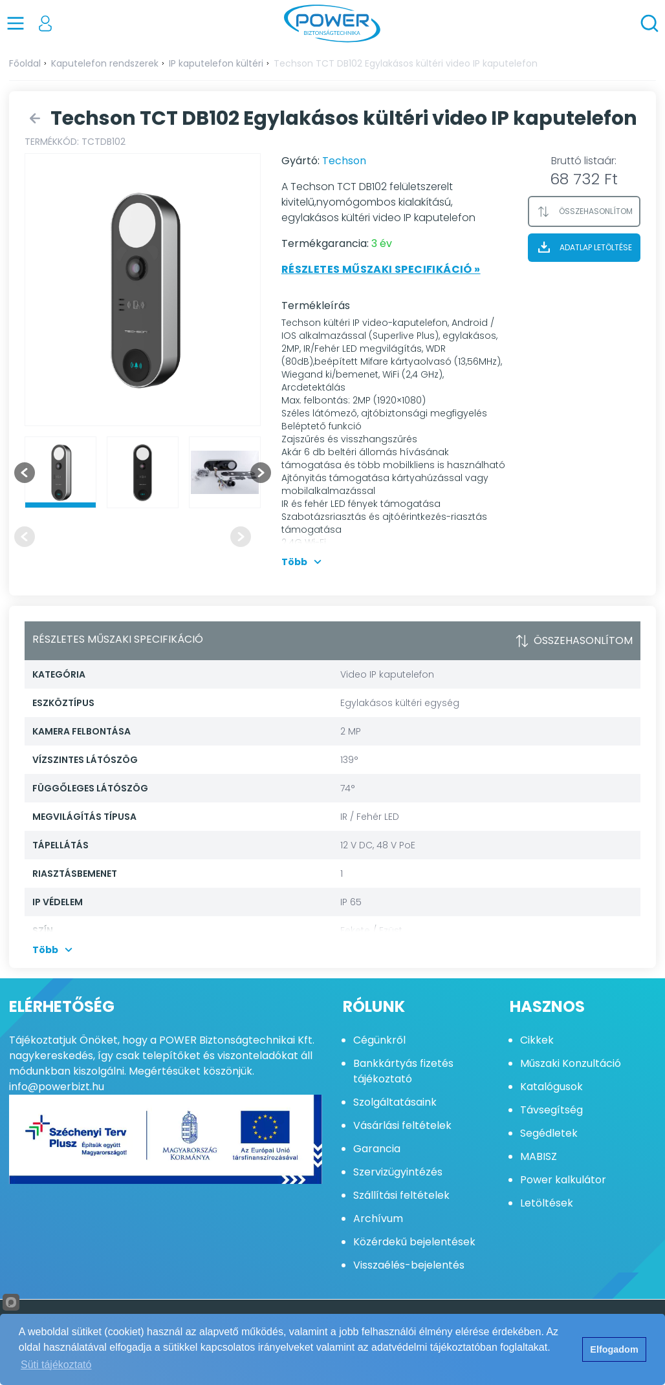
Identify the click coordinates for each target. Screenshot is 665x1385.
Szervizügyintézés (397, 1172)
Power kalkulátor (563, 1179)
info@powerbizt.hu (56, 1086)
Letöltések (546, 1203)
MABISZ (538, 1156)
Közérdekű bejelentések (414, 1241)
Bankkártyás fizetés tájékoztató (403, 1071)
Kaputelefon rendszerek (104, 63)
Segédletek (549, 1133)
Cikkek (537, 1040)
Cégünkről (379, 1040)
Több (303, 562)
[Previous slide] (24, 536)
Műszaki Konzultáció (570, 1063)
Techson (344, 160)
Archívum (378, 1218)
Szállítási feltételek (401, 1195)
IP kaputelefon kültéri (216, 63)
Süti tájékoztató (56, 1364)
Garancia (376, 1148)
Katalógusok (551, 1086)
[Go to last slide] (24, 472)
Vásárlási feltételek (402, 1125)
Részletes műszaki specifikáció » (381, 269)
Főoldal (25, 63)
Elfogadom (614, 1349)
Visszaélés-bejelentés (408, 1265)
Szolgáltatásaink (395, 1102)
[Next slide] (260, 472)
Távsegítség (551, 1109)
